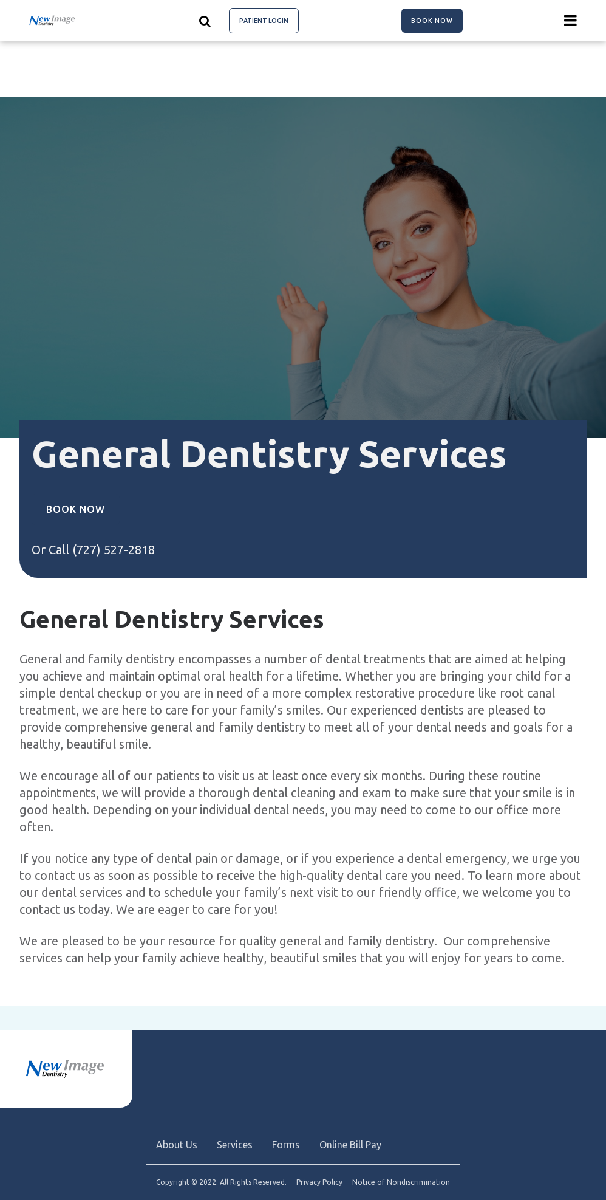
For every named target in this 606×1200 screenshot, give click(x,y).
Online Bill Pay (350, 1144)
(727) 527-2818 (113, 550)
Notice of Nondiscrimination (401, 1182)
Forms (286, 1144)
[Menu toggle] (570, 20)
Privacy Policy (319, 1182)
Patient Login (263, 20)
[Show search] (205, 20)
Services (235, 1144)
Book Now (432, 20)
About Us (176, 1144)
